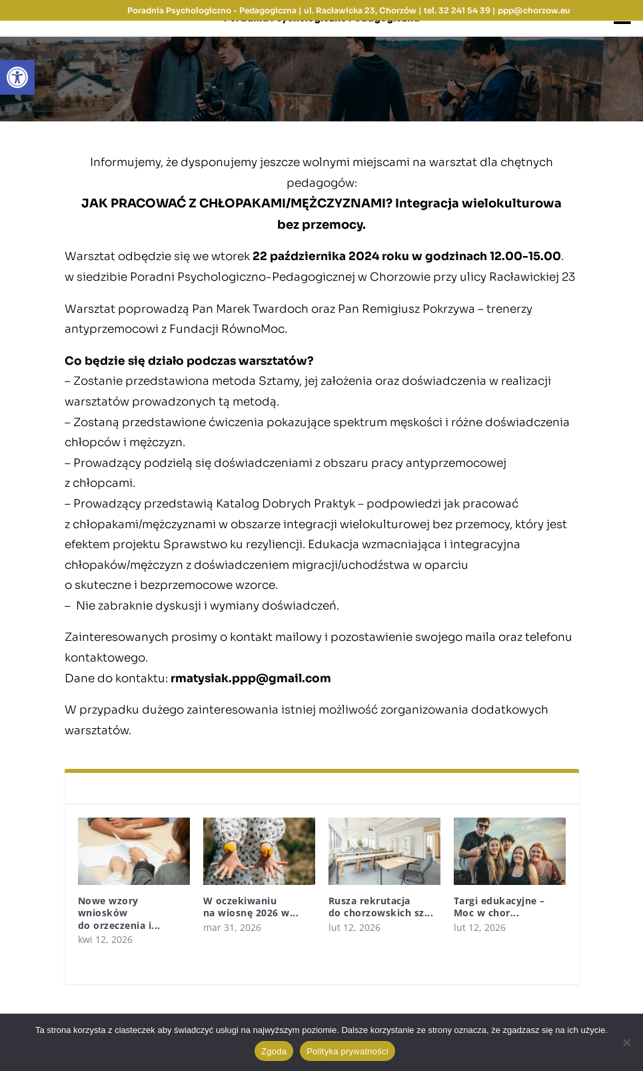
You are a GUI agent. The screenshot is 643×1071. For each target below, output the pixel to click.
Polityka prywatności (347, 1051)
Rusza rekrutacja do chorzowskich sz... (381, 906)
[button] (17, 77)
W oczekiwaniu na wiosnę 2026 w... (251, 906)
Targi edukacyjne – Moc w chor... (499, 906)
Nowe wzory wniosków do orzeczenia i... (119, 912)
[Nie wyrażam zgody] (626, 1042)
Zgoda (274, 1051)
